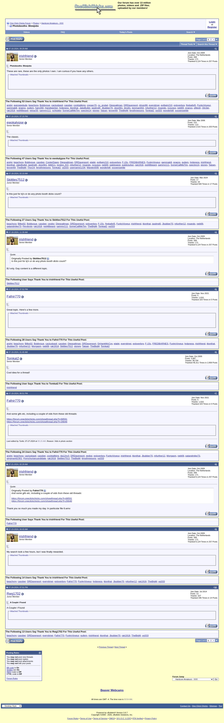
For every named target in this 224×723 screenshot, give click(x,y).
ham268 (39, 108)
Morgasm (36, 346)
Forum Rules (12, 678)
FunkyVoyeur (204, 105)
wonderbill (168, 110)
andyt (9, 105)
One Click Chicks (200, 706)
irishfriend (26, 56)
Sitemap (213, 706)
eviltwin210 (166, 105)
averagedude (20, 105)
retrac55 (34, 110)
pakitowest (115, 165)
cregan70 (92, 105)
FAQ (63, 32)
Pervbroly (27, 226)
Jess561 (118, 108)
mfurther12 (150, 108)
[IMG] (9, 672)
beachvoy (33, 105)
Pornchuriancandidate (34, 458)
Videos (26, 32)
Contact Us (185, 706)
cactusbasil (57, 105)
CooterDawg (52, 162)
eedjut (89, 455)
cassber (68, 105)
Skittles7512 (15, 179)
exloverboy (179, 105)
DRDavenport (131, 105)
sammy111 (45, 110)
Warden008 (93, 167)
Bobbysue (45, 105)
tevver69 (113, 110)
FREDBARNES (137, 162)
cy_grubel (103, 105)
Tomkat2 (149, 110)
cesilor (51, 223)
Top (220, 706)
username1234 (77, 167)
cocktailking (80, 105)
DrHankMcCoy (105, 343)
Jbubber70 (107, 108)
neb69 (180, 108)
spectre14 (86, 110)
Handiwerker (51, 108)
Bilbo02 (21, 223)
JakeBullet (84, 108)
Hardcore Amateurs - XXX (52, 23)
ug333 (158, 110)
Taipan (103, 110)
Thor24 (31, 167)
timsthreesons (137, 110)
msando (162, 108)
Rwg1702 (13, 593)
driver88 (143, 105)
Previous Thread (106, 647)
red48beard (22, 110)
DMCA (112, 718)
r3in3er (205, 108)
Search (190, 32)
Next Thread (120, 647)
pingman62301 (14, 458)
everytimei (154, 105)
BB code (10, 668)
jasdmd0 (96, 108)
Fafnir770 (13, 296)
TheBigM (123, 110)
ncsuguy (171, 108)
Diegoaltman (115, 105)
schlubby (56, 110)
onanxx (188, 108)
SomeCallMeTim (71, 110)
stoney (95, 110)
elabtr (93, 162)
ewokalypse (15, 122)
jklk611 (52, 165)
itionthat (74, 108)
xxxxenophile (181, 110)
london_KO (63, 165)
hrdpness (64, 108)
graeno (22, 108)
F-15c (125, 162)
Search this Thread (206, 44)
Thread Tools (187, 44)
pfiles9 (197, 108)
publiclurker (128, 165)
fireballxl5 (191, 105)
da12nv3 (64, 455)
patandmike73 (14, 226)
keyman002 (138, 108)
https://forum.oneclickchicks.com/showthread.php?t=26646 (37, 421)
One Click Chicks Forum (20, 23)
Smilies (10, 670)
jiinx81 (127, 108)
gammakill (12, 108)
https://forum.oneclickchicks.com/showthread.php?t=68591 (37, 419)
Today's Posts (126, 32)
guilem (30, 108)
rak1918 (11, 110)
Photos (36, 23)
